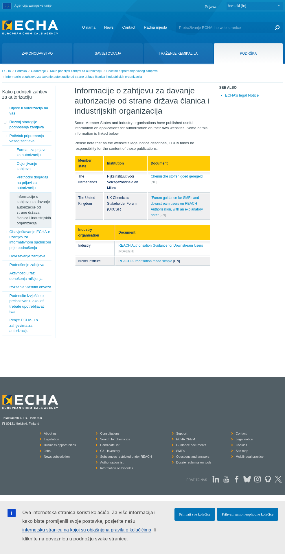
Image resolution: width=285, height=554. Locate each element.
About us (50, 433)
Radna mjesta (155, 27)
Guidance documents (191, 445)
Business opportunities (60, 445)
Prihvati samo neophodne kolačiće (247, 514)
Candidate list (109, 445)
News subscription (57, 456)
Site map (242, 451)
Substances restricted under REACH (126, 456)
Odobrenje (38, 71)
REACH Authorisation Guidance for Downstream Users (160, 245)
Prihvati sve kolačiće (194, 514)
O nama (88, 27)
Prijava (210, 6)
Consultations (109, 433)
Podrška (21, 71)
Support (181, 433)
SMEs (180, 451)
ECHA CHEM (185, 439)
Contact (128, 27)
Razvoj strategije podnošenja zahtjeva (27, 124)
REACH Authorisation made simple (145, 261)
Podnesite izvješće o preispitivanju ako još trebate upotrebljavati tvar (27, 303)
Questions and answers (192, 456)
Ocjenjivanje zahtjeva (27, 166)
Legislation (51, 439)
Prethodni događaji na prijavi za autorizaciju (32, 182)
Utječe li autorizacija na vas (29, 110)
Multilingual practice (250, 456)
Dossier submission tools (194, 462)
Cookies (241, 445)
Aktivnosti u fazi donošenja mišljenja (26, 275)
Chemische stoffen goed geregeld (177, 176)
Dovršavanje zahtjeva (27, 256)
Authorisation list (112, 462)
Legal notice (244, 439)
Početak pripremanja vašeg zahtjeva (131, 71)
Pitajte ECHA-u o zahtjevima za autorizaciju (24, 325)
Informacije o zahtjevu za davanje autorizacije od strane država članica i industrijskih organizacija (73, 76)
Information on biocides (116, 468)
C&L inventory (110, 451)
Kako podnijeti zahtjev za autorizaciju (76, 71)
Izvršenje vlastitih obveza (31, 287)
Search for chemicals (115, 439)
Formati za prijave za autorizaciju (32, 152)
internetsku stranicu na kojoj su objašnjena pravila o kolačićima (86, 529)
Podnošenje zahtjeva (27, 265)
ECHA (6, 71)
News (109, 27)
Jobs (47, 451)
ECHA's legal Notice (242, 95)
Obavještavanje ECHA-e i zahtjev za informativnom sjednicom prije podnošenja (30, 240)
